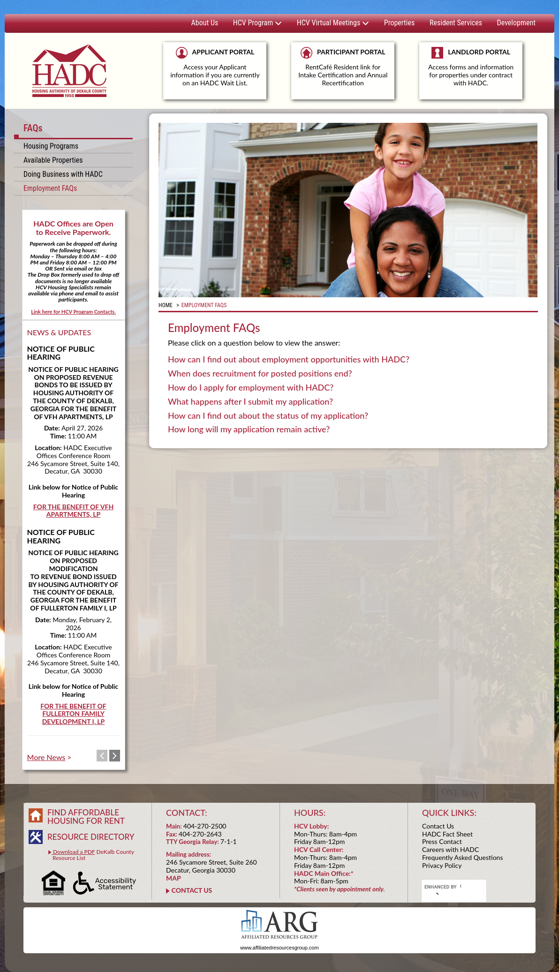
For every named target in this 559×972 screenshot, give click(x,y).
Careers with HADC (450, 849)
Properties (399, 22)
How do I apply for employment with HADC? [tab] (250, 387)
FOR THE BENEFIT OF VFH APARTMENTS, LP (73, 511)
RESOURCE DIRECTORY (90, 837)
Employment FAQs (50, 188)
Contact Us (438, 826)
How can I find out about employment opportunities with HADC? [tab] (288, 359)
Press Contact (442, 841)
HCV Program (257, 22)
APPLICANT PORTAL (215, 67)
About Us (205, 22)
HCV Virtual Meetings (333, 22)
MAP (173, 878)
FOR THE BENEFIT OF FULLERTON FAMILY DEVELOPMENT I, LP (73, 714)
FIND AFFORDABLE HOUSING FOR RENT (86, 816)
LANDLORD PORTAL (471, 71)
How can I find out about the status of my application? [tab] (268, 416)
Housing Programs (50, 146)
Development (516, 22)
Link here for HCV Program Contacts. (73, 312)
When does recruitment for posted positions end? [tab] (260, 373)
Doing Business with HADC (63, 174)
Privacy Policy (441, 865)
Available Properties (53, 160)
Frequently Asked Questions (462, 857)
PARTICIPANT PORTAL (343, 67)
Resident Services (456, 22)
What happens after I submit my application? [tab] (250, 402)
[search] (442, 887)
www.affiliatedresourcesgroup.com (279, 947)
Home (166, 305)
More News (46, 757)
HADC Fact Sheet (447, 834)
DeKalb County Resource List (91, 854)
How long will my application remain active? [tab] (249, 429)
